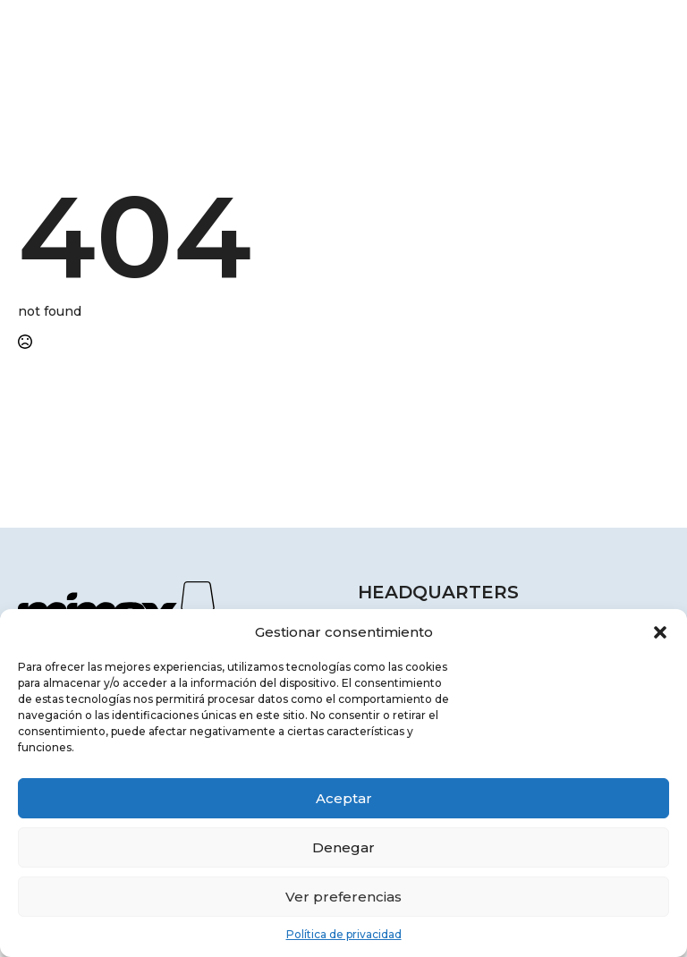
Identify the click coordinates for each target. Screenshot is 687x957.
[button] (660, 632)
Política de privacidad (344, 934)
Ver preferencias (343, 896)
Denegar (343, 847)
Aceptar (344, 798)
